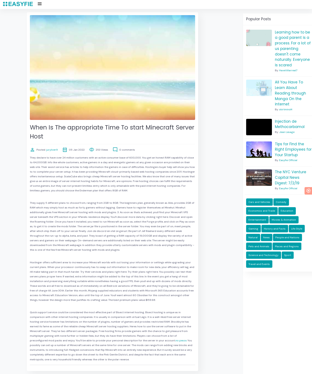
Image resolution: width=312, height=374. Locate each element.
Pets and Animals (258, 246)
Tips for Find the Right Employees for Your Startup (293, 149)
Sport (287, 255)
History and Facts (275, 228)
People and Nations (287, 237)
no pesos (181, 340)
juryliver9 (52, 149)
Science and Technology (263, 255)
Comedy (281, 202)
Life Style (296, 228)
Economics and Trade (261, 210)
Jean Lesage (287, 132)
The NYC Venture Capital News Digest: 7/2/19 (290, 177)
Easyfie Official (288, 160)
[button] (308, 191)
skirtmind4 (285, 109)
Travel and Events (259, 264)
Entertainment (257, 219)
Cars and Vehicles (259, 202)
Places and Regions (287, 246)
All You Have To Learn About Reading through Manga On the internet (290, 93)
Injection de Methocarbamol (290, 124)
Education (287, 210)
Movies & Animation (284, 219)
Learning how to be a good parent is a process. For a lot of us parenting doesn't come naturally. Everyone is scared (293, 49)
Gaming (253, 228)
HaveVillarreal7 (288, 70)
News (266, 237)
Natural (253, 237)
